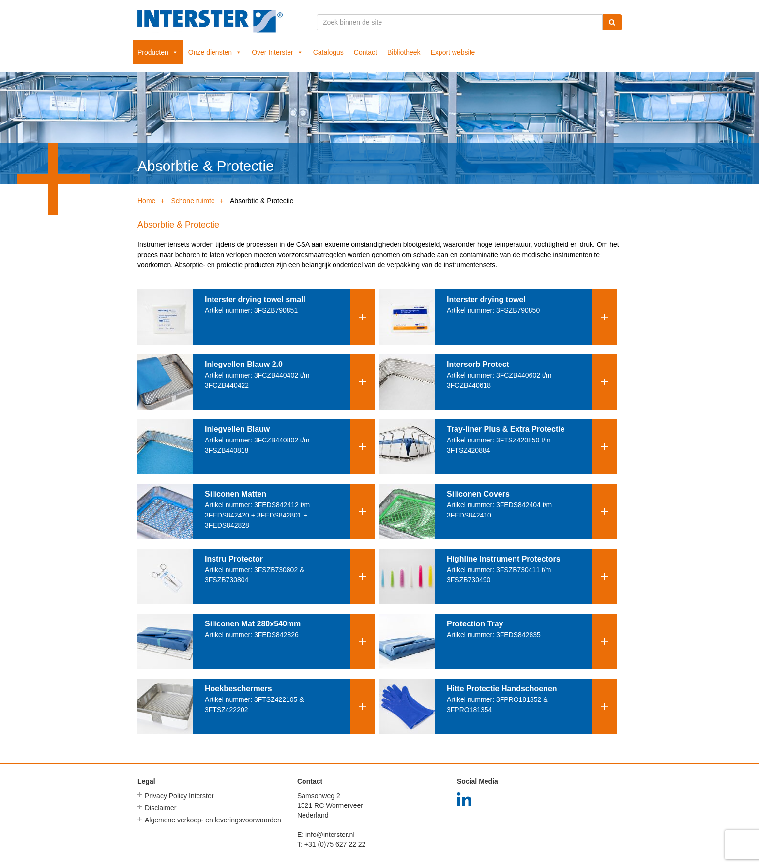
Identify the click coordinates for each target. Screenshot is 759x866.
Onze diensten (215, 52)
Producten (157, 52)
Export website (453, 52)
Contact (365, 52)
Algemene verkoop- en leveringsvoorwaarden (213, 820)
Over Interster (277, 52)
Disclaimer (160, 808)
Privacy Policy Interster (179, 796)
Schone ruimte (192, 201)
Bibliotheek (404, 52)
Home (146, 201)
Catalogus (328, 52)
